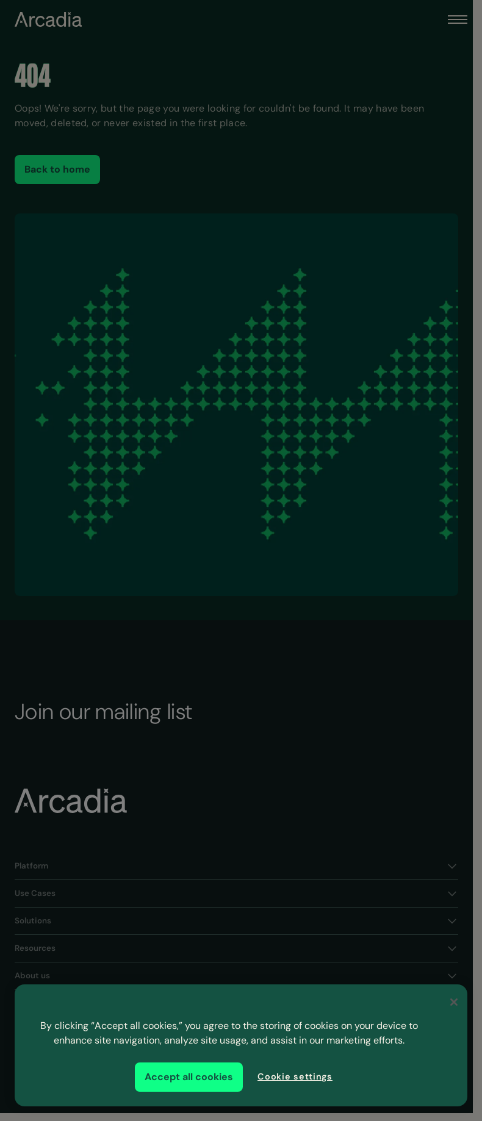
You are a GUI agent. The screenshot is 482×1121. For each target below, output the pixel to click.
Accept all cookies (189, 1076)
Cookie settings (295, 1076)
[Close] (454, 1002)
